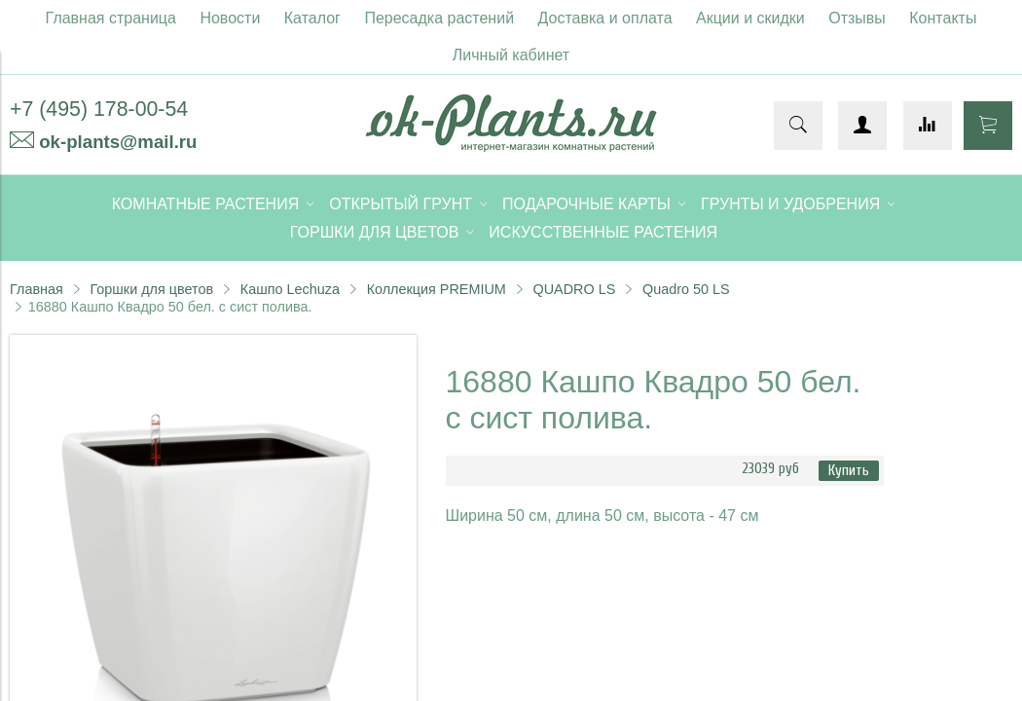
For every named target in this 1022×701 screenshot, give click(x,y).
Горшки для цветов (151, 289)
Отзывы (857, 18)
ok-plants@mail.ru (118, 141)
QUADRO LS (574, 289)
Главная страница (111, 18)
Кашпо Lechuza (290, 289)
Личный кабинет (511, 55)
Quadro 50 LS (686, 289)
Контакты (942, 18)
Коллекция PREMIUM (436, 289)
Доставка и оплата (605, 18)
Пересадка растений (439, 18)
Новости (230, 18)
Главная (36, 289)
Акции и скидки (750, 18)
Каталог (312, 18)
